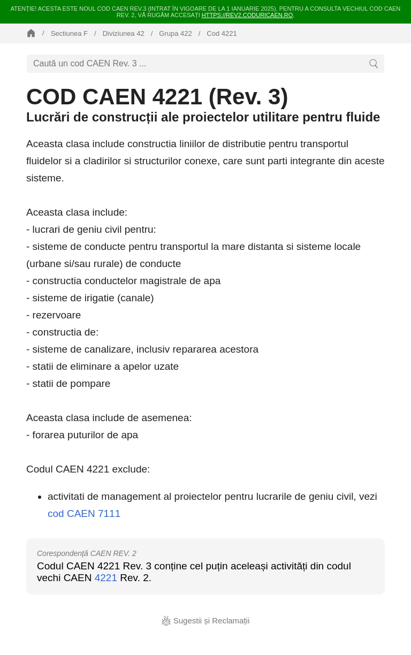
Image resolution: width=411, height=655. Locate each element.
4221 (106, 577)
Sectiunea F (69, 33)
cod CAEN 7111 (84, 513)
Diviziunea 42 (123, 33)
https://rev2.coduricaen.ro (247, 15)
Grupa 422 (175, 33)
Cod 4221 (222, 33)
